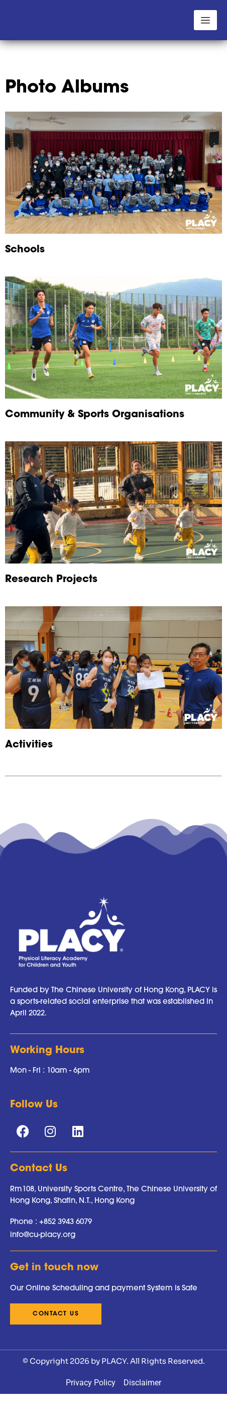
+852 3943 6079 (65, 1255)
